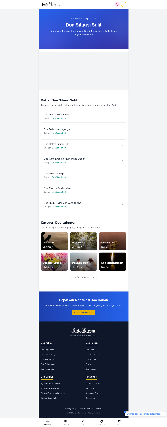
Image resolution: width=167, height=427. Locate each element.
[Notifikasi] (117, 4)
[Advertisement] (83, 71)
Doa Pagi (90, 350)
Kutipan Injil (90, 398)
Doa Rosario (91, 369)
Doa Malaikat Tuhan (94, 354)
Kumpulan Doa (92, 393)
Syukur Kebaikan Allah (50, 383)
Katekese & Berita (93, 383)
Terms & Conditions (86, 409)
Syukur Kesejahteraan (50, 388)
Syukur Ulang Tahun (50, 398)
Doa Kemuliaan (47, 369)
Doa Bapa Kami (47, 350)
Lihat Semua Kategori (83, 277)
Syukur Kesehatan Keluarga (53, 393)
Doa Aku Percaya (48, 354)
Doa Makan (91, 359)
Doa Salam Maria (48, 364)
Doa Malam (90, 364)
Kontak (99, 409)
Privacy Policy (70, 409)
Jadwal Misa (91, 388)
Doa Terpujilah (47, 359)
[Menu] (123, 4)
